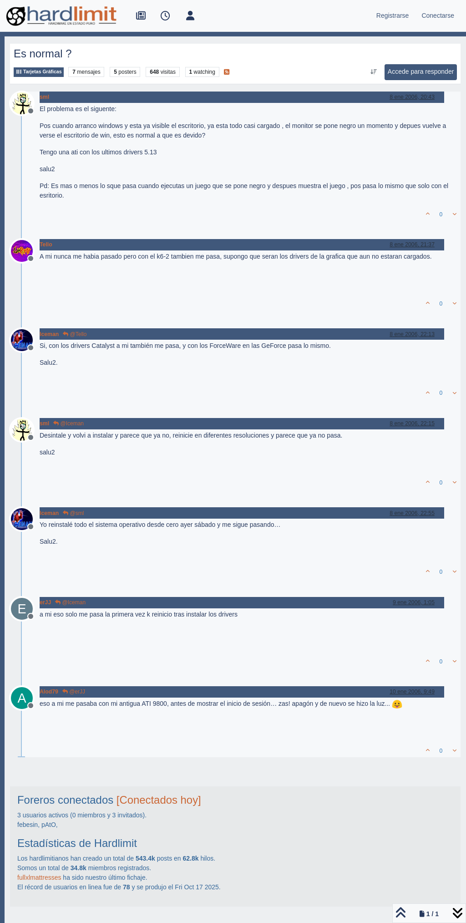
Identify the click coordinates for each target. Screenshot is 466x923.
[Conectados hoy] (158, 800)
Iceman (49, 334)
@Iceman (68, 423)
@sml (73, 513)
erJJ (45, 602)
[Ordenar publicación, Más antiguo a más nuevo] (373, 72)
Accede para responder (421, 71)
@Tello (74, 334)
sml (44, 97)
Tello (46, 244)
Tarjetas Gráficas (38, 72)
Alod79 (49, 691)
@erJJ (73, 691)
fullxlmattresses (39, 877)
